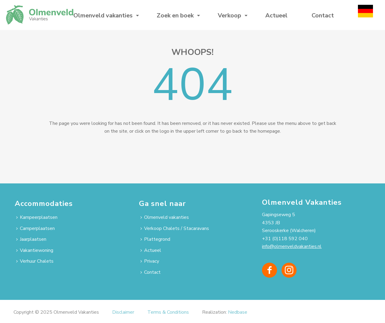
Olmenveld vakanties (103, 15)
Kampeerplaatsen (36, 217)
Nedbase (237, 312)
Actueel (276, 15)
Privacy (149, 261)
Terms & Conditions (168, 312)
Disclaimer (123, 312)
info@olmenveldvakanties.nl (292, 246)
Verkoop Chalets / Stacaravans (174, 228)
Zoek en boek (175, 15)
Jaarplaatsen (31, 239)
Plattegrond (155, 239)
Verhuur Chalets (35, 261)
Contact (323, 15)
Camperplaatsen (35, 228)
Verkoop (229, 15)
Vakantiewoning (34, 250)
